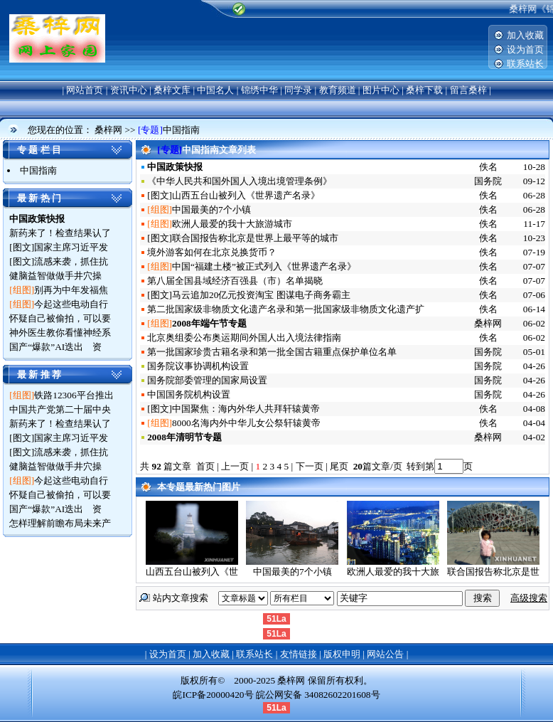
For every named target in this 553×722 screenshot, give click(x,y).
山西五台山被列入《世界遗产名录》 (246, 195)
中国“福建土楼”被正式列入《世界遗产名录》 (264, 266)
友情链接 (298, 654)
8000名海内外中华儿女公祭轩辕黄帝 (246, 423)
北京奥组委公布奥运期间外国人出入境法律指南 (244, 337)
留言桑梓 (468, 90)
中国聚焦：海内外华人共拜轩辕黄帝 (246, 408)
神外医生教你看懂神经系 (60, 332)
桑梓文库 (172, 90)
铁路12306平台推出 (73, 395)
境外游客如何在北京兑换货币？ (211, 252)
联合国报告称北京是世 (493, 571)
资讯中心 (128, 90)
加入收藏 (525, 35)
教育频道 (337, 90)
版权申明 (341, 654)
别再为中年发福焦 (71, 290)
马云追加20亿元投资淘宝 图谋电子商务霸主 (261, 295)
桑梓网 (108, 129)
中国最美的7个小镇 (211, 209)
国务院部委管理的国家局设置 (207, 380)
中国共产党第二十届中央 (60, 409)
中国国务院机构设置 (188, 394)
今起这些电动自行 (71, 304)
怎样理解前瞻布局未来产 (60, 523)
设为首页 (525, 49)
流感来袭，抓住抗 (71, 261)
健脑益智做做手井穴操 (55, 275)
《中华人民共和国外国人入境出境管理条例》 (239, 181)
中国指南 (181, 129)
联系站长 (525, 63)
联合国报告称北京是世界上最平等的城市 (255, 238)
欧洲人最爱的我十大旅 (393, 571)
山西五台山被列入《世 (192, 571)
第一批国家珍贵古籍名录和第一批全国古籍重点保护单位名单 (272, 351)
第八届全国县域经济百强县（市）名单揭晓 (235, 280)
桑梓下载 (424, 90)
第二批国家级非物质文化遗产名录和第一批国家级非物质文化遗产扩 (285, 309)
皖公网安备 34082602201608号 (318, 694)
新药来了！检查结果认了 (60, 233)
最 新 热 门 (39, 198)
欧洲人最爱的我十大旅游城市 (232, 223)
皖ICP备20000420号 (213, 694)
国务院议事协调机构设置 (198, 366)
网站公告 (385, 654)
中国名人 (215, 90)
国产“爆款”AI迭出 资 (55, 346)
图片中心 (381, 90)
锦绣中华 (259, 90)
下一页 (309, 466)
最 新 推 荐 (39, 374)
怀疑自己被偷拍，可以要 (60, 318)
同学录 (298, 90)
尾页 (340, 466)
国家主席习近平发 (71, 247)
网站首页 (84, 90)
